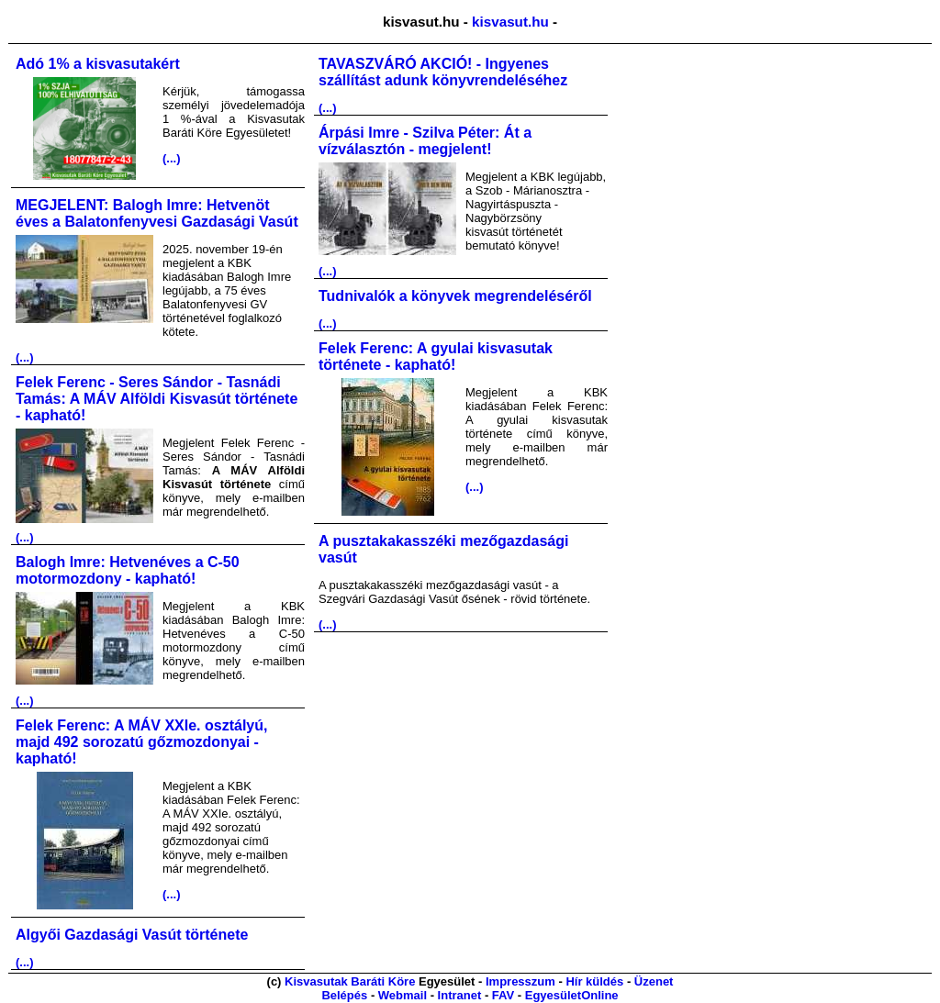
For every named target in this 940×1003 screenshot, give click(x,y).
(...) (171, 158)
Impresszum (520, 981)
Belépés (344, 995)
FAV (503, 995)
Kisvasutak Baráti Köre (350, 981)
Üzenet (654, 981)
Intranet (460, 995)
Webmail (402, 995)
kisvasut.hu (510, 21)
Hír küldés (594, 981)
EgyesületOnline (572, 995)
